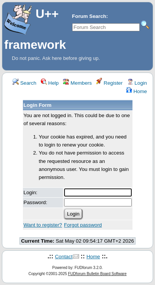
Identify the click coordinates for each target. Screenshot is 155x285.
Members (77, 83)
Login (137, 83)
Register (109, 83)
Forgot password (83, 225)
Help (50, 83)
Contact (64, 256)
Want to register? (43, 225)
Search (24, 83)
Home (136, 91)
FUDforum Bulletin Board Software (97, 274)
